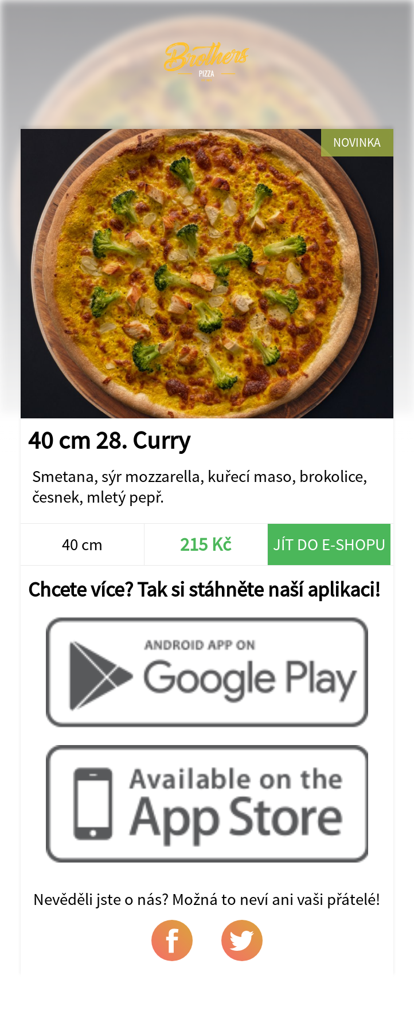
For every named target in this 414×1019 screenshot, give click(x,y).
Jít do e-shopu (329, 544)
